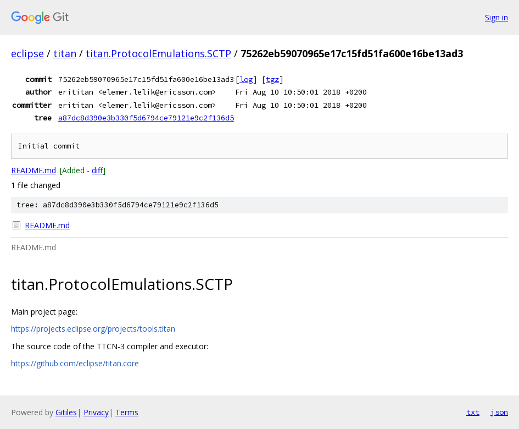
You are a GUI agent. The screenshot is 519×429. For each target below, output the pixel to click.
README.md (33, 170)
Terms (126, 412)
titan (64, 53)
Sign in (496, 17)
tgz (272, 79)
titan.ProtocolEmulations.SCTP (158, 53)
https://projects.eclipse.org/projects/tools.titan (93, 328)
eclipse (27, 53)
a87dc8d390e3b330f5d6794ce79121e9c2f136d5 (146, 118)
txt (472, 412)
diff (97, 170)
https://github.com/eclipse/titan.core (75, 363)
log (246, 79)
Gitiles (66, 412)
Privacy (96, 412)
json (499, 412)
